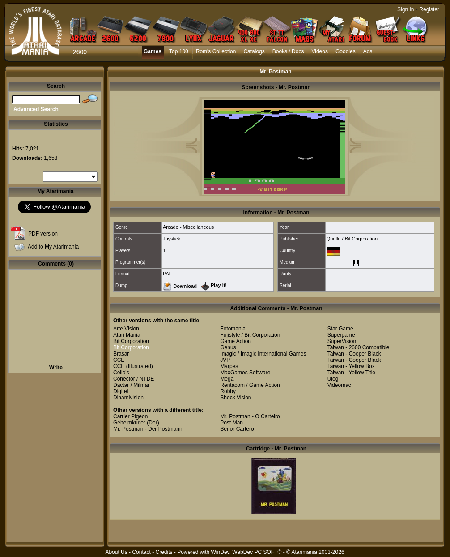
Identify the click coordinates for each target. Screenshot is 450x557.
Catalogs (253, 51)
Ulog (333, 379)
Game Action (235, 341)
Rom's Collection (216, 51)
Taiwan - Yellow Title (351, 372)
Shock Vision (235, 397)
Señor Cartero (237, 429)
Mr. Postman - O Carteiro (250, 416)
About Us (116, 552)
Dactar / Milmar (131, 385)
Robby (228, 391)
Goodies (345, 51)
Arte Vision (126, 329)
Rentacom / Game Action (250, 385)
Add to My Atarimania (53, 247)
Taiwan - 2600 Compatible (358, 347)
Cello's (121, 372)
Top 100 (178, 51)
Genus (228, 347)
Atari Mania (126, 335)
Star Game (340, 329)
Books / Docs (288, 51)
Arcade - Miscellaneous (188, 227)
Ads (368, 51)
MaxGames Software (245, 372)
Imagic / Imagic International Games (263, 354)
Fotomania (233, 329)
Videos (319, 51)
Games (152, 51)
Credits (163, 552)
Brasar (121, 354)
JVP (225, 360)
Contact (141, 552)
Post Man (231, 423)
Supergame (341, 335)
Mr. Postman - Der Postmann (148, 429)
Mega (226, 379)
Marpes (229, 366)
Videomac (339, 385)
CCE (118, 360)
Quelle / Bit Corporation (352, 238)
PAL (167, 273)
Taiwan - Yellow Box (351, 366)
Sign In (405, 9)
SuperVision (342, 341)
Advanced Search (36, 109)
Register (429, 9)
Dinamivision (128, 397)
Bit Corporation (131, 341)
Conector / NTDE (133, 379)
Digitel (120, 391)
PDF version (43, 234)
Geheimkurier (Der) (136, 423)
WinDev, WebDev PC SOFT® (246, 552)
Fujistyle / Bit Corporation (250, 335)
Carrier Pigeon (130, 416)
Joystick (171, 238)
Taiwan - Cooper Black (354, 354)
